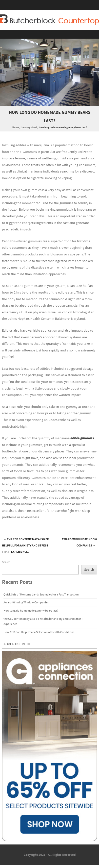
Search (6, 562)
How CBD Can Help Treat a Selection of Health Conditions (38, 632)
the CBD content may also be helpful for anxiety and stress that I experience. (25, 545)
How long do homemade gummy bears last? (30, 611)
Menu (49, 34)
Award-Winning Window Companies (79, 542)
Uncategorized (29, 127)
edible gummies (82, 438)
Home (15, 127)
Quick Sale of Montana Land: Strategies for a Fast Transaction (41, 594)
